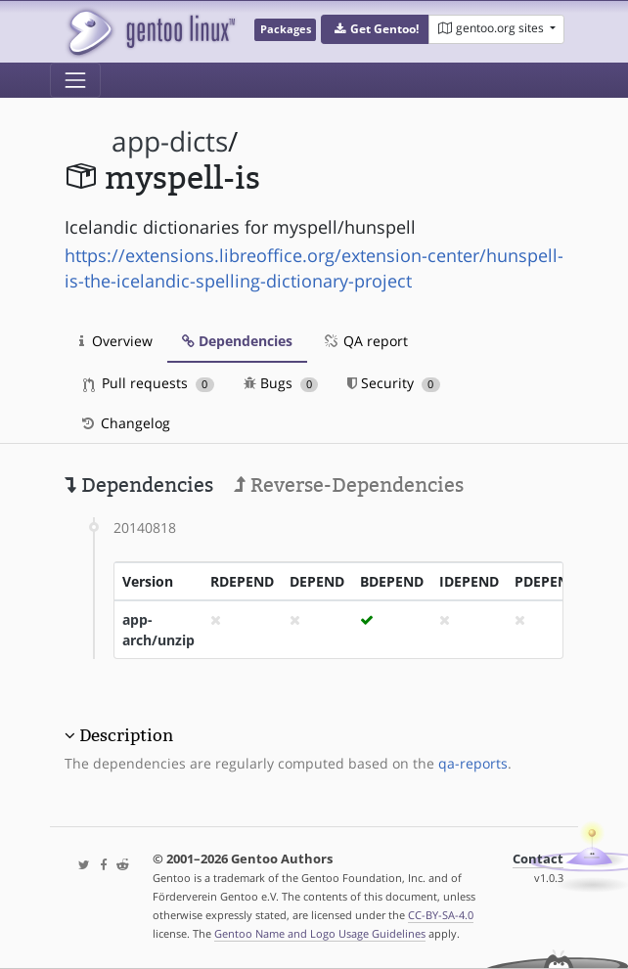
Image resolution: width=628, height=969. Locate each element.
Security (393, 383)
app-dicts (170, 141)
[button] (375, 29)
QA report (365, 340)
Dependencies (237, 340)
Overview (116, 340)
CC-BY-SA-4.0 (440, 914)
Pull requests (148, 383)
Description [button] (126, 735)
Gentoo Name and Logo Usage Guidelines (320, 933)
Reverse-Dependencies (349, 485)
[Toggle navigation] (75, 80)
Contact (538, 859)
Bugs (281, 383)
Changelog (124, 423)
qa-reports (473, 763)
